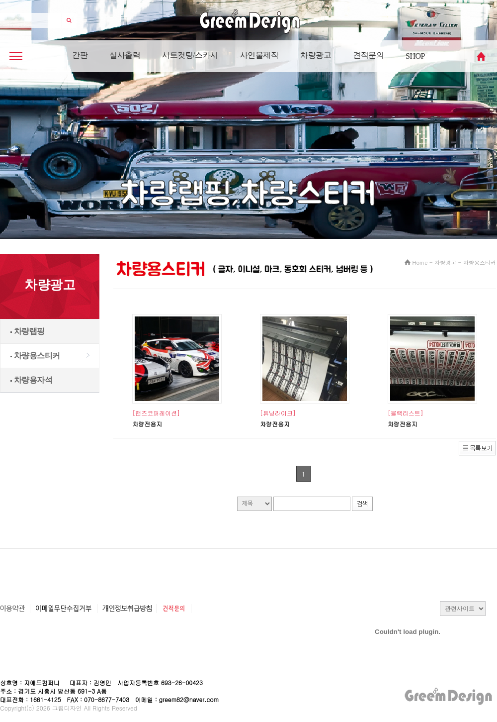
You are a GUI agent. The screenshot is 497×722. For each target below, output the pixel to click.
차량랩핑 (27, 331)
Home (420, 262)
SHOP (415, 56)
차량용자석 (31, 380)
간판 (79, 55)
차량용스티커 (35, 355)
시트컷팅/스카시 (190, 55)
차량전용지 (147, 423)
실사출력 (124, 55)
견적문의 (368, 55)
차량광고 (315, 55)
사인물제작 (259, 55)
